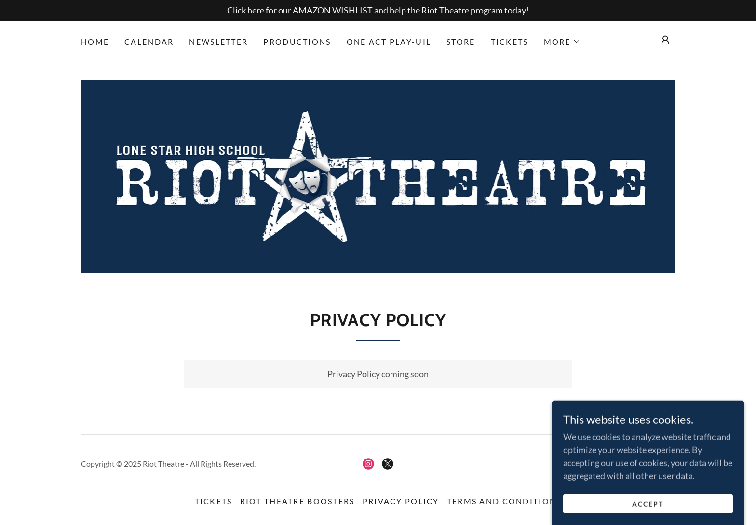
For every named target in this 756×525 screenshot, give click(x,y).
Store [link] (460, 41)
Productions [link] (297, 41)
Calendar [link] (149, 41)
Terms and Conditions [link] (504, 501)
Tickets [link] (509, 41)
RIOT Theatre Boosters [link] (297, 501)
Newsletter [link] (218, 41)
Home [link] (95, 41)
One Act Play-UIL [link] (389, 41)
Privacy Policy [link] (401, 501)
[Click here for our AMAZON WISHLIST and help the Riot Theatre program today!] (378, 10)
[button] (562, 42)
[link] (378, 176)
